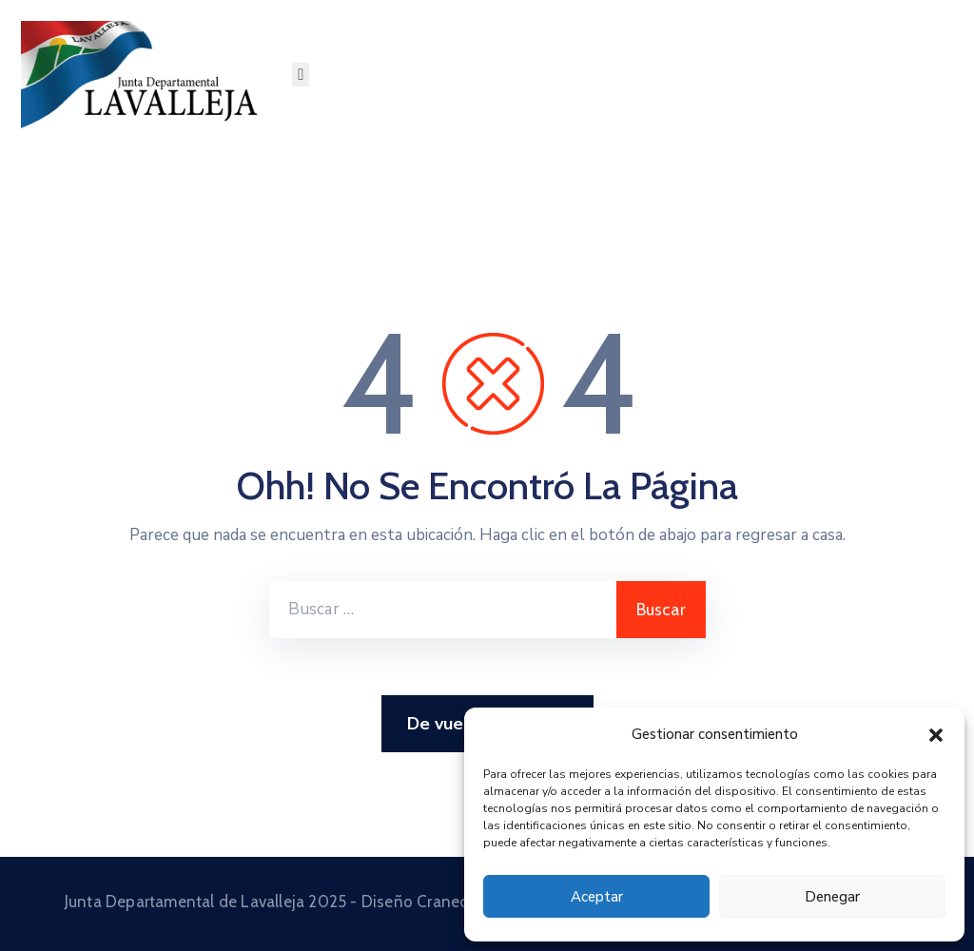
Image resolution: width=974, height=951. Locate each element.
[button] (935, 734)
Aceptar (597, 896)
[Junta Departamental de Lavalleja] (146, 74)
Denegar (832, 896)
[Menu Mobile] (300, 75)
